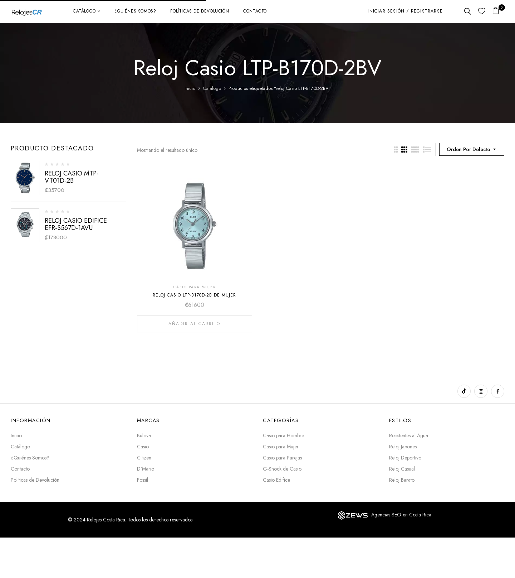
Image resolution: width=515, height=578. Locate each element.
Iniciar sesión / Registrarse (405, 11)
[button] (498, 11)
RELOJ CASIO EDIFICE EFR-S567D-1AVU (76, 224)
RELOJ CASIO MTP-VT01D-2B (72, 177)
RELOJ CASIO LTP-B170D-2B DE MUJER (194, 295)
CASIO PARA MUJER (194, 287)
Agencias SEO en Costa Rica (401, 514)
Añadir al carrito (194, 324)
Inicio (190, 88)
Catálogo (212, 88)
